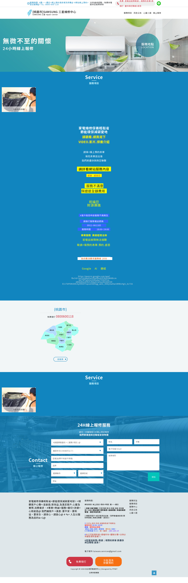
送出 (154, 476)
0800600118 (65, 316)
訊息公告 (138, 12)
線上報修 (157, 12)
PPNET (114, 569)
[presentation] (129, 477)
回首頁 (62, 359)
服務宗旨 (133, 500)
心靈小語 (147, 12)
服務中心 (133, 506)
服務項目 (128, 12)
